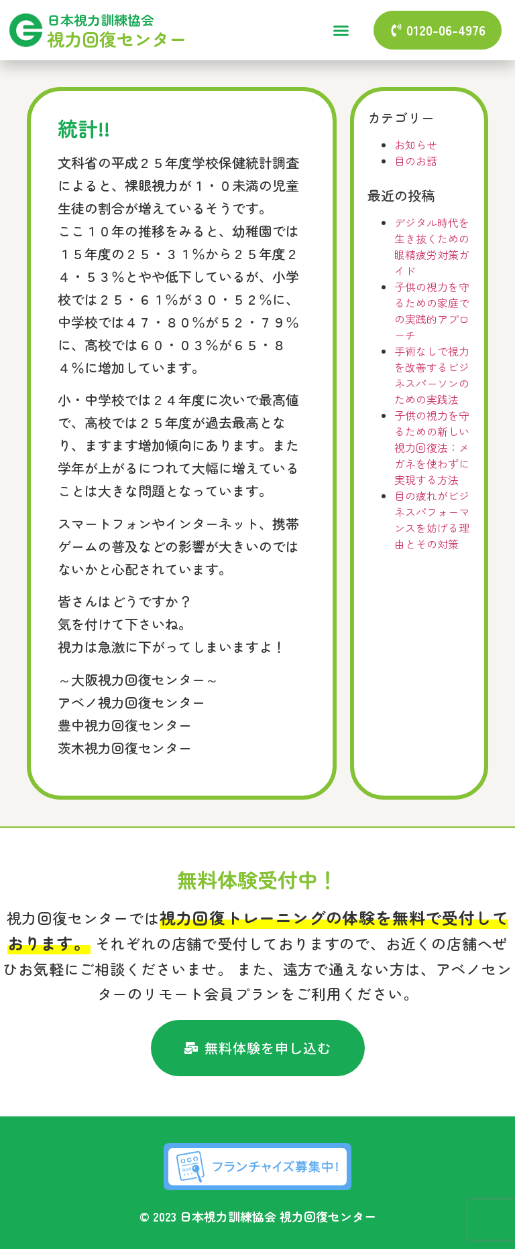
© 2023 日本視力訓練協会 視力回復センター (257, 1216)
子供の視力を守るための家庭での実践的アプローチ (431, 311)
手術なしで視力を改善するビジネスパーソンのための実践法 (431, 375)
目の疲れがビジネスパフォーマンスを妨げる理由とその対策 (431, 520)
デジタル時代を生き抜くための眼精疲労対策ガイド (431, 246)
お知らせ (415, 145)
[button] (340, 30)
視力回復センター (116, 38)
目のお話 (415, 161)
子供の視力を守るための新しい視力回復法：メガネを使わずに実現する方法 (431, 447)
